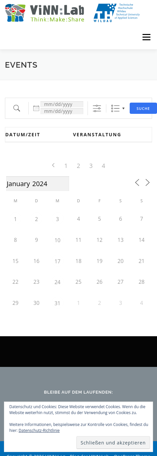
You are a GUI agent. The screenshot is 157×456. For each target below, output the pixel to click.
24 (57, 282)
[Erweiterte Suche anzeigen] (97, 108)
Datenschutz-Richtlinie (39, 430)
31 (57, 303)
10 (57, 240)
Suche (143, 108)
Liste (115, 108)
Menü (146, 37)
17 (57, 261)
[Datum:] (61, 104)
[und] (61, 111)
